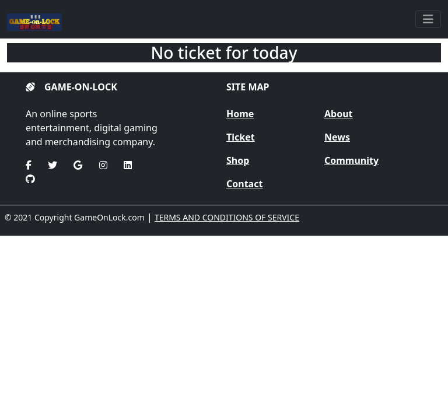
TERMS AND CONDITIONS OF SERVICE (227, 217)
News (337, 137)
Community (351, 160)
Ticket (240, 137)
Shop (237, 160)
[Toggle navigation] (428, 19)
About (338, 113)
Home (240, 113)
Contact (244, 183)
